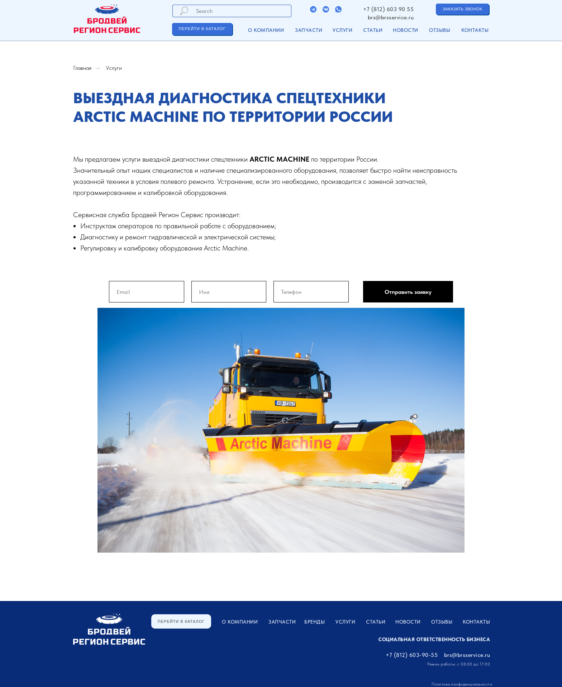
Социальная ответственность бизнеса (434, 639)
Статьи (372, 30)
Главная (82, 68)
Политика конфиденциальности (462, 684)
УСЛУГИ (342, 30)
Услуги (114, 68)
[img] (313, 9)
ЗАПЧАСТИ (308, 30)
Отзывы (439, 30)
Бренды (314, 622)
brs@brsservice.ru (391, 17)
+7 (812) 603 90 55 (388, 9)
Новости (405, 30)
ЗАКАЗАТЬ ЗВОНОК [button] (462, 9)
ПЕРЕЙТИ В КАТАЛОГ (201, 29)
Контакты (475, 30)
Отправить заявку (408, 291)
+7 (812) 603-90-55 (412, 655)
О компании (266, 30)
